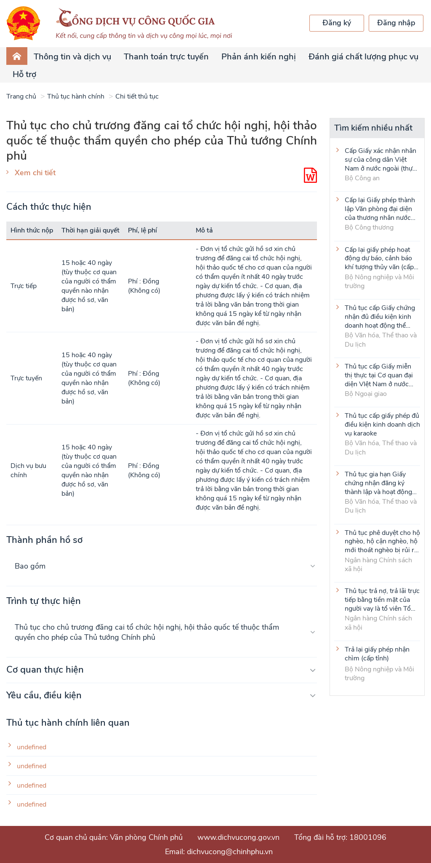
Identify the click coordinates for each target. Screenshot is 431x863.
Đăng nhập (396, 23)
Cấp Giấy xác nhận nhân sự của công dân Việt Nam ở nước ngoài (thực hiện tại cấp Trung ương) (381, 159)
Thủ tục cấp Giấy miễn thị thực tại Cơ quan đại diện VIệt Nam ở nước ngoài (379, 374)
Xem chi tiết (35, 173)
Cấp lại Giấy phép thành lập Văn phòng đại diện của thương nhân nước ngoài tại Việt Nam (380, 208)
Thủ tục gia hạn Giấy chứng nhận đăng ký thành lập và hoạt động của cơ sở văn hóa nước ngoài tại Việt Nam (379, 482)
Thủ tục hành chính (75, 96)
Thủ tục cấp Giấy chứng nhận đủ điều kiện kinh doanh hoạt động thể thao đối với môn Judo (380, 316)
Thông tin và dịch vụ (72, 56)
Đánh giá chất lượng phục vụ (363, 56)
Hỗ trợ (24, 74)
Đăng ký (336, 23)
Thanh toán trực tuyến (166, 56)
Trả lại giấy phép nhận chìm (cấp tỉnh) (377, 654)
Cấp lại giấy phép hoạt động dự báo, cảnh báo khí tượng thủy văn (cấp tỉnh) (379, 258)
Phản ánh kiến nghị (258, 56)
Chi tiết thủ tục (137, 96)
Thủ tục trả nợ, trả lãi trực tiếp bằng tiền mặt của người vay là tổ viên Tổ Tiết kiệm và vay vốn (382, 599)
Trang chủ (21, 96)
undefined (31, 747)
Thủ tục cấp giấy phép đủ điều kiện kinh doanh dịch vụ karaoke (382, 424)
